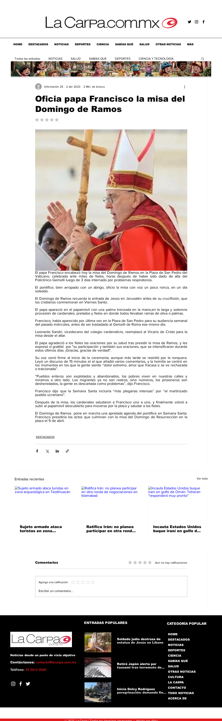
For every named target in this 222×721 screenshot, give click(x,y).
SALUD (76, 58)
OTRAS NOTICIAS (182, 671)
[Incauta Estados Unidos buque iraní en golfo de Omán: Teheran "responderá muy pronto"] (178, 503)
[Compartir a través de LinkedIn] (57, 451)
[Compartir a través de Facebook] (37, 451)
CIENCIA (174, 655)
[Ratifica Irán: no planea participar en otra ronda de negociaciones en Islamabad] (111, 503)
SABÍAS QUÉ (178, 661)
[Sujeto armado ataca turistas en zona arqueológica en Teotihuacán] (44, 503)
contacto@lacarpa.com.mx (56, 662)
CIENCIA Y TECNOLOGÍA (156, 58)
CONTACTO (177, 687)
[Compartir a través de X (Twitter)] (47, 451)
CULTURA (176, 677)
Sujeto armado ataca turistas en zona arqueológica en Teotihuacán (41, 529)
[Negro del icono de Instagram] (196, 22)
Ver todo (202, 478)
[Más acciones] (184, 86)
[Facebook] (20, 684)
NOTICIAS (55, 58)
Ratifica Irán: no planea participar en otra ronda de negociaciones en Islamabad (110, 529)
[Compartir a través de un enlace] (67, 451)
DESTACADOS (45, 437)
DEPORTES (123, 58)
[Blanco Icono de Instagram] (13, 684)
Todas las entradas (27, 58)
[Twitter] (28, 684)
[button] (203, 58)
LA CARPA (176, 682)
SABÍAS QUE (98, 58)
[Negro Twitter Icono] (189, 22)
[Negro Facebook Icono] (203, 22)
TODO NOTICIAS (181, 693)
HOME (173, 634)
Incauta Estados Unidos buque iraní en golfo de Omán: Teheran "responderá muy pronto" (177, 529)
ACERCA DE (177, 698)
